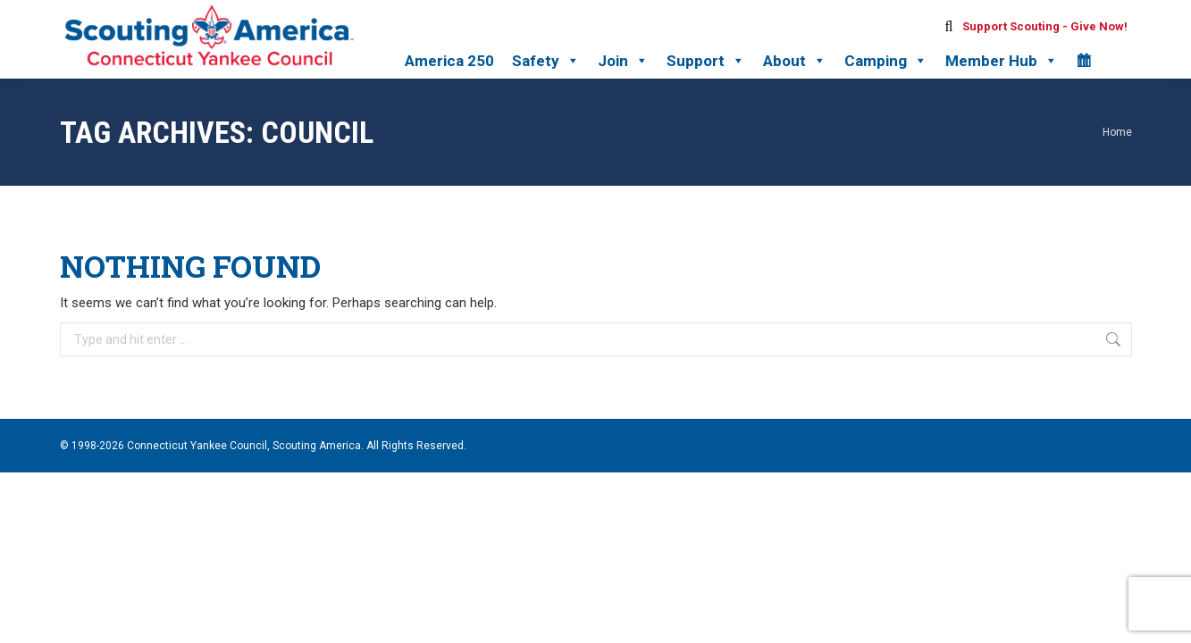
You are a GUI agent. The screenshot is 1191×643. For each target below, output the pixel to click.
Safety (546, 61)
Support (706, 61)
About (794, 61)
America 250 (449, 61)
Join (623, 61)
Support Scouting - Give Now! (1045, 26)
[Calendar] (1083, 61)
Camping (885, 61)
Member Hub (1001, 61)
